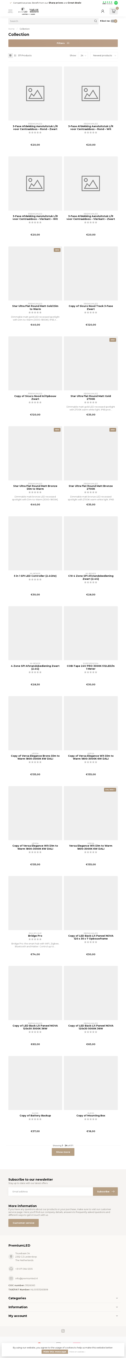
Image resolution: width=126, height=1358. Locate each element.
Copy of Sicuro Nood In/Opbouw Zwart (35, 397)
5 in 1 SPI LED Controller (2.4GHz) (35, 576)
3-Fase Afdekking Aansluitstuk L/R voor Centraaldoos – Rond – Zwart (35, 128)
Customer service (23, 1222)
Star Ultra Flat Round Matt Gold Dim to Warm (35, 307)
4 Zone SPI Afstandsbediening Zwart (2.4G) (35, 667)
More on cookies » (77, 1352)
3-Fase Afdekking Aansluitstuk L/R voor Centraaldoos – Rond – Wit (90, 128)
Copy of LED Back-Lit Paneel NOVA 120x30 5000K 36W (90, 1027)
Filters (63, 43)
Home (11, 29)
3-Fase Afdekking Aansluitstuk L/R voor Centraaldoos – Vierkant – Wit (35, 218)
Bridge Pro (35, 935)
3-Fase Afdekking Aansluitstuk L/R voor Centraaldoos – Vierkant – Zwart (91, 218)
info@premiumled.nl (26, 1278)
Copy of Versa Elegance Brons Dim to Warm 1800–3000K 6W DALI (35, 757)
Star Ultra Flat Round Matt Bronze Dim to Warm (35, 487)
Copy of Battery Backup (35, 1115)
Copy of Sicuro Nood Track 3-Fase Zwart (91, 307)
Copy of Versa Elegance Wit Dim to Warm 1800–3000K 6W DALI (91, 757)
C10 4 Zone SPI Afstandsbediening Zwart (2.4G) (90, 577)
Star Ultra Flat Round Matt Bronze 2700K (91, 487)
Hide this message (54, 1351)
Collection (25, 29)
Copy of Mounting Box (90, 1115)
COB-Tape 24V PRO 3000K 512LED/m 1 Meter (91, 667)
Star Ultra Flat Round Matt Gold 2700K (91, 397)
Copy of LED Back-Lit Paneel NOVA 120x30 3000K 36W (35, 1027)
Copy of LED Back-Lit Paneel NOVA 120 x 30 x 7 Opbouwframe (90, 937)
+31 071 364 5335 (24, 1268)
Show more (63, 1152)
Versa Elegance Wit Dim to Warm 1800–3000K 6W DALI (90, 847)
